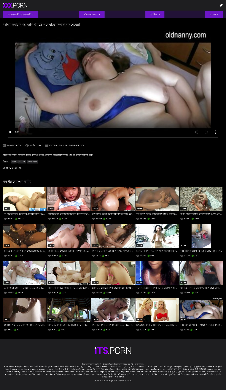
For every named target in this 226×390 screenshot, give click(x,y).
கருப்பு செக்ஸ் (54, 369)
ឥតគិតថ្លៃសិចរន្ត (189, 369)
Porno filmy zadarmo (139, 372)
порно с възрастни (39, 369)
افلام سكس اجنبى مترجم (89, 367)
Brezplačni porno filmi (158, 372)
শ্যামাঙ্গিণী (22, 162)
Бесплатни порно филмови (102, 372)
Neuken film (9, 367)
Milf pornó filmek (157, 367)
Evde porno (145, 367)
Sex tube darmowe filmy (26, 374)
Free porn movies (22, 367)
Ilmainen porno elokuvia (20, 369)
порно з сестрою (214, 369)
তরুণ (14, 162)
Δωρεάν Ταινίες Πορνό (110, 374)
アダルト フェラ (146, 374)
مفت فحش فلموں (146, 369)
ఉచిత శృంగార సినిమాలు (114, 369)
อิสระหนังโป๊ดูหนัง (189, 372)
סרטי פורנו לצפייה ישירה (130, 374)
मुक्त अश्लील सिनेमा (203, 374)
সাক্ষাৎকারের (32, 162)
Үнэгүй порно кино (23, 372)
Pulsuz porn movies (64, 374)
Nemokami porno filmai (64, 372)
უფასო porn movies (204, 367)
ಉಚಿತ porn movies (84, 369)
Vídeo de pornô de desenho (111, 367)
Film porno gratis (161, 374)
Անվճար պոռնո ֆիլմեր (185, 367)
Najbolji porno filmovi (46, 374)
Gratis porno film (82, 372)
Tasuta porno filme (92, 374)
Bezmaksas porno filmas (43, 372)
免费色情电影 (200, 369)
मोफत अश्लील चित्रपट (131, 369)
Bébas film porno (116, 377)
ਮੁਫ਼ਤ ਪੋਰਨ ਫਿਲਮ (176, 369)
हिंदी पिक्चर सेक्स (98, 369)
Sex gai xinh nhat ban (53, 367)
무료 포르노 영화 (175, 372)
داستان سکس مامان (132, 367)
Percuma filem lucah (206, 372)
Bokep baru (78, 374)
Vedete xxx (10, 372)
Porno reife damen (71, 367)
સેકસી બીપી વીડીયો (68, 369)
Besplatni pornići (122, 372)
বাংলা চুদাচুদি (170, 367)
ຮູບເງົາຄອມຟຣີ (175, 374)
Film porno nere (37, 367)
